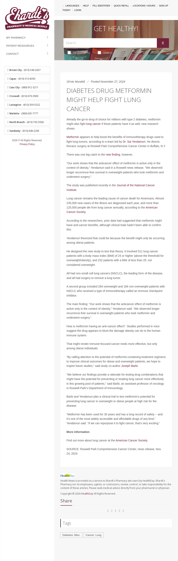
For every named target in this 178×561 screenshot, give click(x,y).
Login (77, 10)
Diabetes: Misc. (71, 535)
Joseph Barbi (129, 365)
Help (86, 5)
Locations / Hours (144, 5)
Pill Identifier (101, 5)
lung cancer (93, 123)
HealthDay (87, 493)
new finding (113, 154)
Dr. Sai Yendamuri (134, 141)
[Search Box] (110, 43)
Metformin (72, 137)
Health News (79, 53)
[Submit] (163, 43)
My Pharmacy (16, 37)
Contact (12, 53)
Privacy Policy (27, 144)
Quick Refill (121, 5)
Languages (72, 5)
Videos (105, 53)
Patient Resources (20, 45)
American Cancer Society (131, 440)
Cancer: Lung (93, 535)
